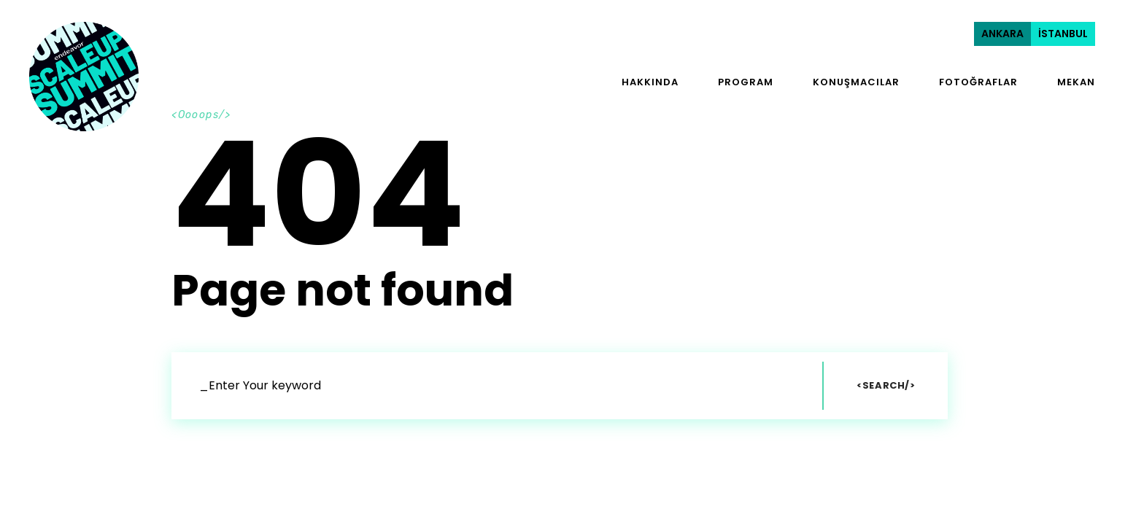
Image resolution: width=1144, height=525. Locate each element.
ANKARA (1002, 33)
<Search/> (886, 385)
